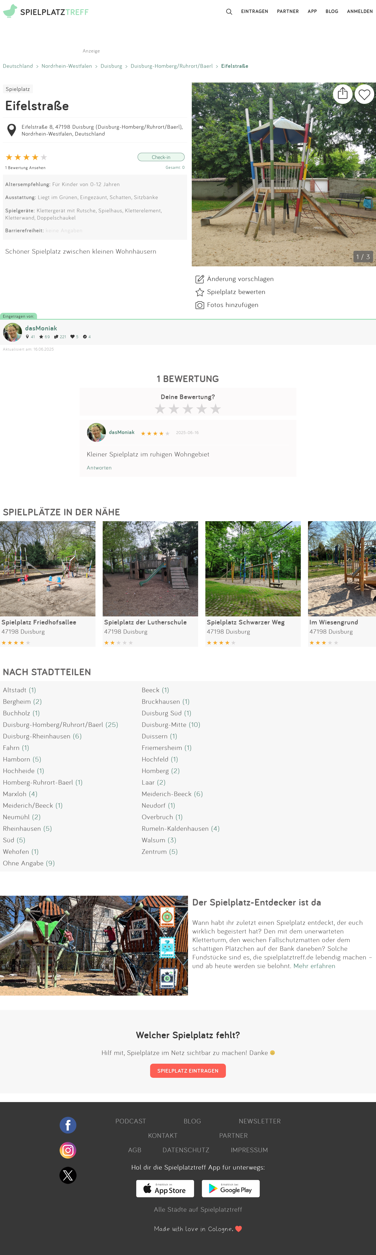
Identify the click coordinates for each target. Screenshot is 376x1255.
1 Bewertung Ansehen (25, 167)
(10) (194, 724)
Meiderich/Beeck (28, 805)
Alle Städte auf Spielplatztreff (198, 1209)
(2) (37, 701)
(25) (112, 724)
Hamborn (16, 759)
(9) (50, 863)
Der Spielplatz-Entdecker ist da (256, 902)
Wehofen (16, 851)
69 (44, 336)
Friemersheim (162, 747)
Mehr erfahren (315, 965)
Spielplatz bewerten (236, 291)
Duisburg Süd (162, 712)
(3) (172, 839)
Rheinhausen (22, 828)
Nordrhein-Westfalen (67, 65)
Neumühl (16, 816)
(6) (77, 736)
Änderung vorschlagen (240, 278)
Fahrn (11, 747)
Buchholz (16, 712)
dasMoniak (41, 327)
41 (30, 336)
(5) (37, 759)
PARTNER (288, 11)
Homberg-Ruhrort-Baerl (38, 782)
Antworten (99, 467)
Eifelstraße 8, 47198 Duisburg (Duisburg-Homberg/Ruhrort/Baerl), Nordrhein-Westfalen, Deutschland (102, 130)
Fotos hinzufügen (233, 304)
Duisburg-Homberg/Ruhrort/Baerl (172, 65)
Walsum (153, 839)
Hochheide (19, 770)
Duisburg (111, 65)
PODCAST (130, 1120)
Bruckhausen (161, 701)
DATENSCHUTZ (186, 1149)
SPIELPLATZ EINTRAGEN (188, 1070)
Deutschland (18, 65)
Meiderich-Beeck (167, 793)
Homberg (155, 770)
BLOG (332, 11)
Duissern (155, 736)
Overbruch (157, 816)
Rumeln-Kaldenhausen (175, 828)
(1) (32, 689)
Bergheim (17, 701)
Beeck (151, 689)
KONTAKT (163, 1135)
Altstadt (15, 689)
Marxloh (15, 793)
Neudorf (154, 805)
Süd (8, 839)
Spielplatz (18, 88)
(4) (33, 793)
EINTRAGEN (254, 11)
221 (60, 336)
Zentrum (154, 851)
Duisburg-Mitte (164, 724)
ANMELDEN (360, 11)
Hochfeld (155, 759)
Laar (148, 782)
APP (312, 11)
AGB (134, 1149)
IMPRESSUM (249, 1149)
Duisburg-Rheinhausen (37, 736)
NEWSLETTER (260, 1120)
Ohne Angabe (23, 863)
